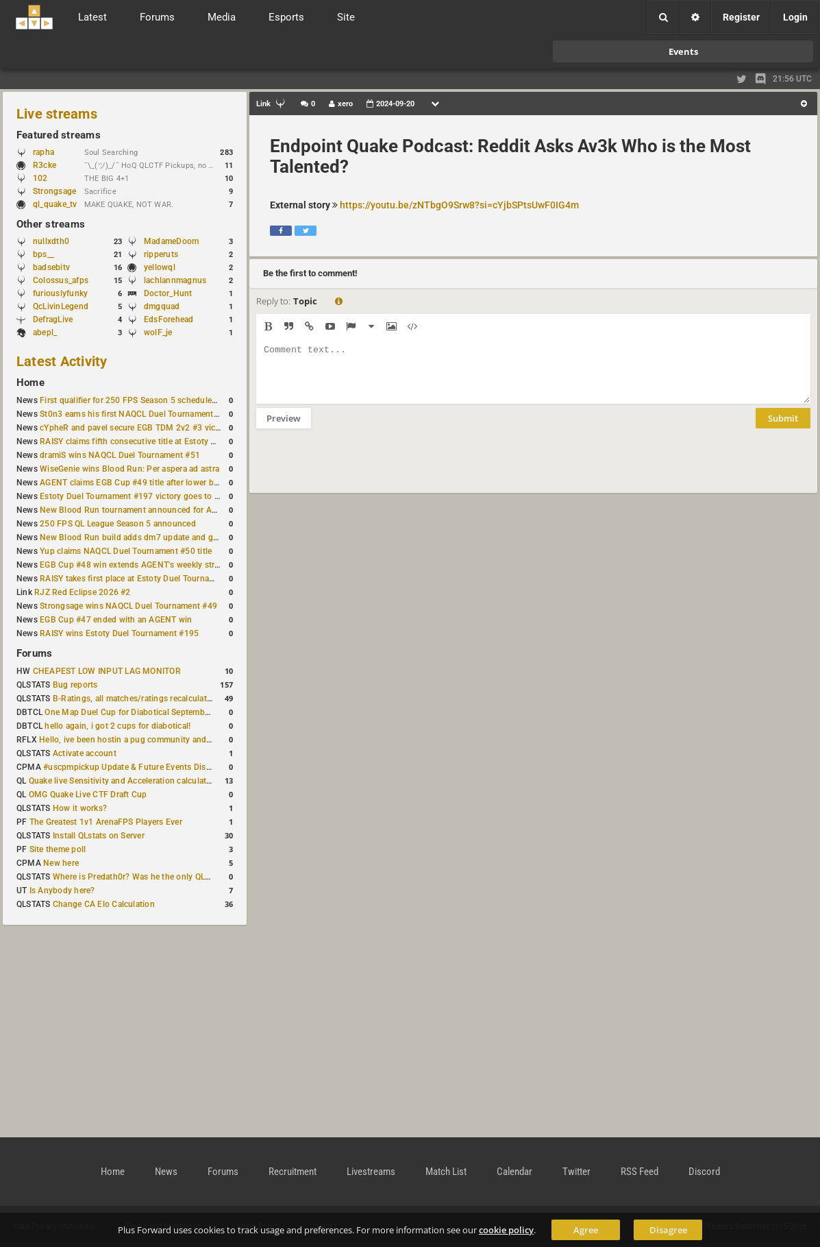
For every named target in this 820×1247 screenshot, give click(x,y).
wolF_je (158, 332)
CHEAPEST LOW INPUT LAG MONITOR (107, 671)
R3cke (44, 165)
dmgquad (162, 306)
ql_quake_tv (55, 204)
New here (61, 863)
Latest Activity (62, 361)
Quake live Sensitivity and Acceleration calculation (124, 781)
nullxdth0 (51, 241)
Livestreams (371, 1171)
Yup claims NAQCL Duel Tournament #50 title (126, 551)
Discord (704, 1171)
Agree (585, 1230)
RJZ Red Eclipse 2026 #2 (82, 592)
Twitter (576, 1171)
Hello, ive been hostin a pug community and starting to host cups (163, 739)
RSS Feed (639, 1171)
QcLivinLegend (60, 306)
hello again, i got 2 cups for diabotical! (117, 726)
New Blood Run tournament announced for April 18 (138, 510)
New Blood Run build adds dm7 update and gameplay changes (159, 537)
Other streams (50, 224)
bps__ (43, 254)
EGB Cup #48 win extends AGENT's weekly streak (133, 565)
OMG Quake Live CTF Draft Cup (88, 794)
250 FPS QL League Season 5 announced (118, 524)
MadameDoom (171, 241)
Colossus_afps (60, 280)
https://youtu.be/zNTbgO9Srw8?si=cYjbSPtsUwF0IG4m (459, 204)
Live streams (56, 114)
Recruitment (292, 1171)
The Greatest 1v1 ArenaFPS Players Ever (105, 822)
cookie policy (506, 1230)
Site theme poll (57, 849)
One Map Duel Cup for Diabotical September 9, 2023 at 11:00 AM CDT (178, 712)
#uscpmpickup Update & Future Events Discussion (139, 767)
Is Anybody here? (62, 890)
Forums (34, 653)
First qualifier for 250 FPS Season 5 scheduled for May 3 (147, 400)
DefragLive (53, 319)
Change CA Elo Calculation (104, 904)
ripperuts (161, 254)
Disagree (668, 1230)
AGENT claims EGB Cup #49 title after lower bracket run (145, 482)
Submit (783, 428)
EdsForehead (169, 319)
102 (47, 178)
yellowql (159, 267)
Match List (446, 1171)
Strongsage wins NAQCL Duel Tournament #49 (128, 606)
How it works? (80, 808)
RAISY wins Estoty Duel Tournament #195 (119, 633)
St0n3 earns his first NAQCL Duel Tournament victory (140, 414)
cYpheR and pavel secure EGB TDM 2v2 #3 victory (135, 428)
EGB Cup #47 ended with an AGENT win (116, 620)
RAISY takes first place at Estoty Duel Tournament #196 (145, 578)
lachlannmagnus (175, 280)
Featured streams (58, 135)
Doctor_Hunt (168, 293)
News (166, 1171)
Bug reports (75, 685)
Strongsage (54, 191)
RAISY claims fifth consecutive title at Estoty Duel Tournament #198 (168, 441)
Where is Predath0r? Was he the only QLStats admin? (153, 877)
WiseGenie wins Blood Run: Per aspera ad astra (129, 469)
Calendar (514, 1171)
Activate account (84, 753)
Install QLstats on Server (99, 835)
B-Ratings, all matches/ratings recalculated (134, 698)
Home (30, 382)
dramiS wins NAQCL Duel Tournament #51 (120, 455)
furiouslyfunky (60, 293)
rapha (43, 152)
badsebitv (51, 267)
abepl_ (45, 332)
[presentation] (360, 469)
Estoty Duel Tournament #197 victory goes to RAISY (139, 496)
